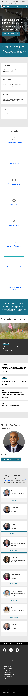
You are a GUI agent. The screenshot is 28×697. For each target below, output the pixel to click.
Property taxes (5, 50)
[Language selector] (20, 6)
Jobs (5, 678)
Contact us (6, 662)
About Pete (14, 600)
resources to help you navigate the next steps (13, 309)
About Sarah (14, 533)
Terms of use (7, 655)
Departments (7, 670)
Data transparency (8, 660)
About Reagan (14, 634)
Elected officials (8, 666)
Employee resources (9, 676)
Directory (6, 664)
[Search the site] (23, 6)
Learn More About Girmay (11, 459)
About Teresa (14, 617)
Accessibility (6, 689)
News (3, 390)
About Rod (14, 500)
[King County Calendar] (17, 6)
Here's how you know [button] (14, 3)
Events (6, 343)
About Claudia (14, 583)
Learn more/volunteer (11, 33)
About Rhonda (14, 517)
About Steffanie (14, 567)
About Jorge (14, 550)
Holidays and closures (9, 674)
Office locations (7, 672)
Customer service (8, 668)
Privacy (5, 657)
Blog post (4, 365)
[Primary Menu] (26, 6)
